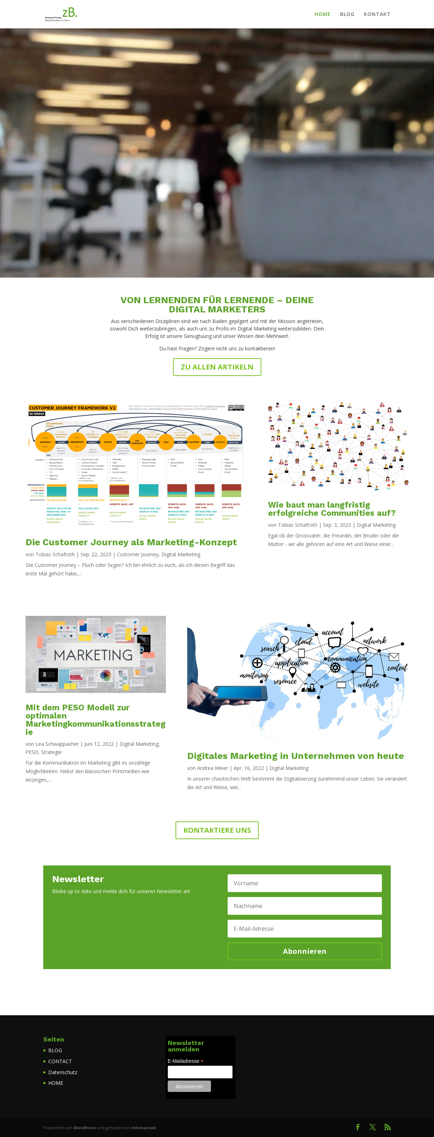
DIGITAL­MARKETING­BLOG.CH (217, 136)
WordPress (85, 1127)
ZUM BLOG (217, 192)
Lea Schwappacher (57, 743)
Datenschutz (62, 1072)
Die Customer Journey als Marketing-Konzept (131, 542)
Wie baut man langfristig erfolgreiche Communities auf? (332, 509)
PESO (32, 752)
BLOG (347, 14)
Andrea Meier (212, 768)
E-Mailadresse (186, 1061)
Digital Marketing (180, 554)
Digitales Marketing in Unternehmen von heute (295, 755)
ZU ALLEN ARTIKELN (217, 367)
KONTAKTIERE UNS (217, 830)
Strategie (51, 752)
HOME (323, 14)
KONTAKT (377, 14)
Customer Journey (137, 554)
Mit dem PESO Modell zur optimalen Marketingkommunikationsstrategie (96, 720)
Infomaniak (143, 1127)
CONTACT (60, 1061)
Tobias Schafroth (55, 554)
